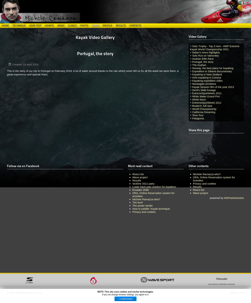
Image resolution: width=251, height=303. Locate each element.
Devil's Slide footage (204, 90)
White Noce (199, 99)
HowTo (49, 25)
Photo (84, 25)
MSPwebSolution (234, 197)
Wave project (200, 193)
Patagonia (198, 118)
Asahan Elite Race (203, 58)
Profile (107, 25)
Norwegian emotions (204, 83)
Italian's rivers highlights (206, 52)
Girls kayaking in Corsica (206, 77)
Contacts (135, 25)
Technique (19, 25)
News (61, 25)
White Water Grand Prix (206, 96)
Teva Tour (198, 115)
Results (121, 25)
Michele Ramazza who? (207, 174)
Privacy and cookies (204, 183)
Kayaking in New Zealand (207, 74)
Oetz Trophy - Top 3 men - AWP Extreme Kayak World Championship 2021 (214, 48)
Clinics (72, 25)
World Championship (204, 108)
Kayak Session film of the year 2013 (213, 86)
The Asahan (199, 64)
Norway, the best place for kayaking (213, 68)
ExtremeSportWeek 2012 (206, 93)
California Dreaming (203, 112)
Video (95, 25)
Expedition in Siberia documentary (212, 71)
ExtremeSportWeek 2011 (206, 102)
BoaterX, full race (202, 105)
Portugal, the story (203, 61)
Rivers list (198, 189)
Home (5, 25)
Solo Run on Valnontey (205, 55)
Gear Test (35, 25)
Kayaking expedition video (207, 80)
